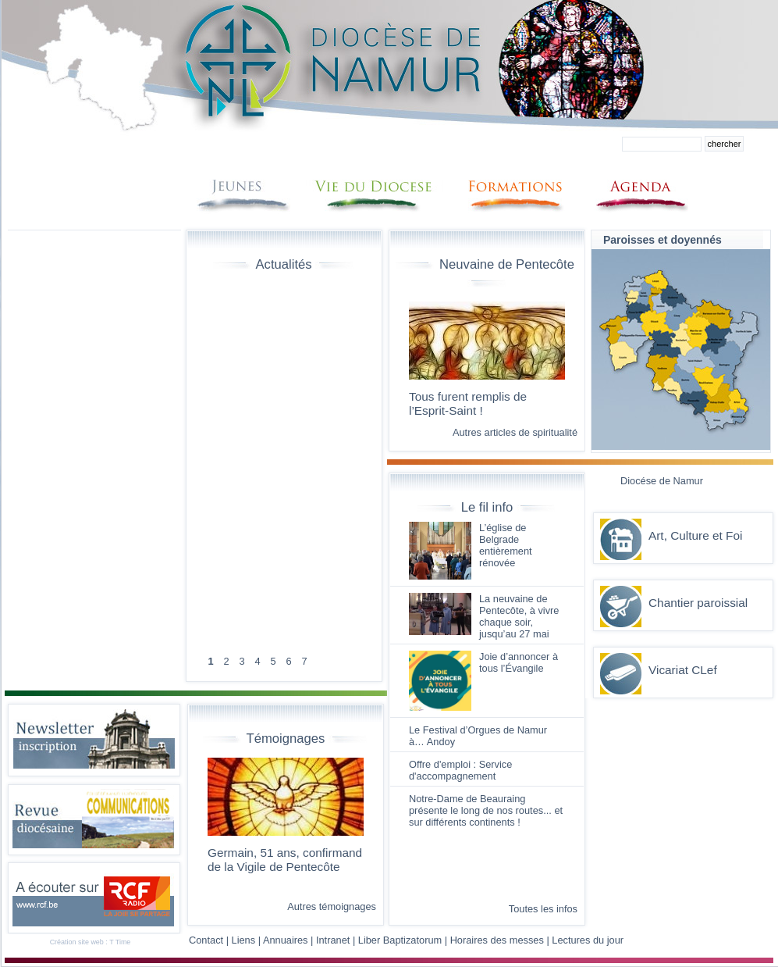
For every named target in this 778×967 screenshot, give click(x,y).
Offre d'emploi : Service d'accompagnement (460, 770)
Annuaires (285, 940)
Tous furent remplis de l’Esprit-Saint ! (468, 403)
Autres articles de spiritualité (515, 432)
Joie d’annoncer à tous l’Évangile (518, 662)
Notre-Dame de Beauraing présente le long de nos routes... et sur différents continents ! (486, 810)
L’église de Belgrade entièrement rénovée (505, 545)
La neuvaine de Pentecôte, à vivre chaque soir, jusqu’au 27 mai (519, 616)
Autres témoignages (331, 906)
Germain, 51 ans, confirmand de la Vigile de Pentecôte (285, 859)
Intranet (333, 940)
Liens (244, 940)
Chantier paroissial (698, 602)
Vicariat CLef (682, 669)
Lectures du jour (587, 940)
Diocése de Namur (661, 481)
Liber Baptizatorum (400, 940)
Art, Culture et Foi (695, 535)
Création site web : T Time (90, 942)
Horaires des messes (497, 940)
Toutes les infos (543, 909)
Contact (206, 940)
